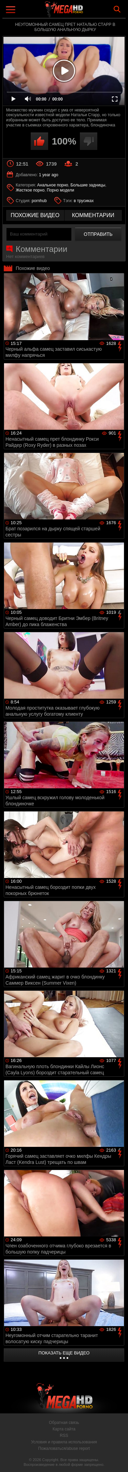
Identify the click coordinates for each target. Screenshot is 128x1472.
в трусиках (84, 200)
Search (117, 9)
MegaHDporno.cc (83, 11)
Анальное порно (52, 185)
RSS (64, 1435)
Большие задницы (87, 185)
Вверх (117, 1459)
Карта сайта (64, 1429)
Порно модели (60, 190)
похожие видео (35, 215)
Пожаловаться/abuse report (64, 1448)
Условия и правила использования (64, 1442)
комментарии (93, 215)
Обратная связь (64, 1422)
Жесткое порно (30, 190)
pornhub (39, 200)
